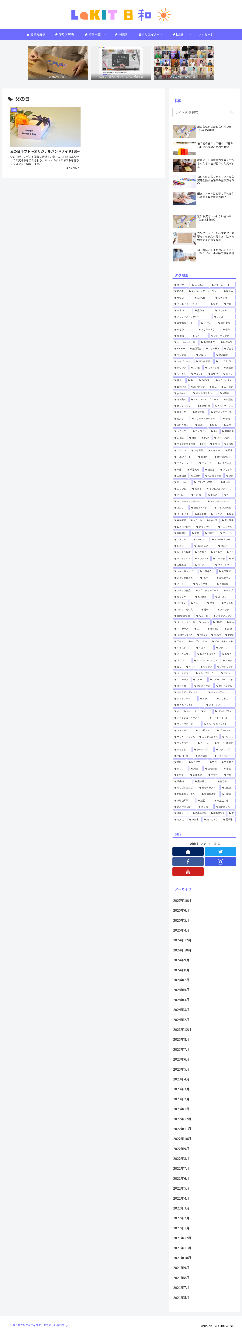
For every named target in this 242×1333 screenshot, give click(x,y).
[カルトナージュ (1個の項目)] (224, 406)
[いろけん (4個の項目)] (199, 285)
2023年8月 (181, 1039)
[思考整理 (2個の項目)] (212, 768)
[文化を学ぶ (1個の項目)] (225, 577)
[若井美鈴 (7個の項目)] (197, 775)
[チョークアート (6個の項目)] (221, 692)
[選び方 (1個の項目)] (226, 546)
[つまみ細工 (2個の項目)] (213, 348)
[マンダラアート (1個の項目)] (184, 743)
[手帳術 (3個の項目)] (182, 781)
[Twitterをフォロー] (220, 851)
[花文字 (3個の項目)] (181, 418)
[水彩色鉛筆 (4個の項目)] (184, 800)
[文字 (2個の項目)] (196, 533)
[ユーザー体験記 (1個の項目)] (224, 743)
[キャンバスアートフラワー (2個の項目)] (204, 291)
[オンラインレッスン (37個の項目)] (206, 660)
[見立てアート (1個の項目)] (197, 762)
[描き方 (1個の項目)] (210, 469)
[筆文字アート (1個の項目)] (200, 507)
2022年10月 (182, 1138)
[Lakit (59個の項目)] (229, 628)
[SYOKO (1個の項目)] (181, 495)
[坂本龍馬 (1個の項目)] (228, 520)
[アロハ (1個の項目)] (204, 355)
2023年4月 (181, 1078)
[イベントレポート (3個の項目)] (223, 641)
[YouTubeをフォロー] (188, 871)
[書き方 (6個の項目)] (226, 781)
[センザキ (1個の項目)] (216, 514)
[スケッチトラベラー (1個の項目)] (205, 418)
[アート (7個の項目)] (179, 641)
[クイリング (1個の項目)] (225, 565)
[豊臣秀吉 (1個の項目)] (195, 348)
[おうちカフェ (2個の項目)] (184, 654)
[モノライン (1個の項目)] (199, 431)
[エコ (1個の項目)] (199, 628)
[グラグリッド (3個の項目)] (225, 667)
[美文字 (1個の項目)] (214, 374)
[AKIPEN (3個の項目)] (203, 297)
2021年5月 (181, 1297)
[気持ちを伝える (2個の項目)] (185, 577)
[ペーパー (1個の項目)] (203, 565)
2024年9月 (181, 959)
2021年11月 (182, 1247)
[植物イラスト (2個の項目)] (209, 787)
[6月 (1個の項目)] (203, 444)
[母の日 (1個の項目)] (182, 297)
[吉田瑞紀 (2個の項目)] (226, 571)
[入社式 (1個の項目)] (180, 437)
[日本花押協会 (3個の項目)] (183, 527)
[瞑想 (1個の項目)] (179, 469)
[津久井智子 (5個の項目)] (204, 361)
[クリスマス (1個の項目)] (183, 673)
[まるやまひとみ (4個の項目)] (209, 737)
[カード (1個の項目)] (228, 660)
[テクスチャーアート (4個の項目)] (207, 590)
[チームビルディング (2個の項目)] (189, 692)
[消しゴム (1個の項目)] (182, 482)
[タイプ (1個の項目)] (229, 590)
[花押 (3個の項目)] (229, 425)
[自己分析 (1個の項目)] (180, 387)
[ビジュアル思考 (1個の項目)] (205, 482)
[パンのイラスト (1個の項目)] (224, 711)
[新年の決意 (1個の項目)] (210, 794)
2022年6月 (181, 1178)
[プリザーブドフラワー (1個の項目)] (192, 316)
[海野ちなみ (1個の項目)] (183, 425)
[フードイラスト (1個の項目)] (222, 717)
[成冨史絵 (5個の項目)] (194, 469)
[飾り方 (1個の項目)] (181, 285)
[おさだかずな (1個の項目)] (208, 329)
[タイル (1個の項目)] (204, 622)
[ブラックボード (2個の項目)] (187, 724)
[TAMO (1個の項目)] (230, 635)
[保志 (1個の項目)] (214, 431)
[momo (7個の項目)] (202, 635)
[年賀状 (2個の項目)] (180, 819)
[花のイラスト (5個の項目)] (224, 756)
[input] (204, 112)
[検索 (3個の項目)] (230, 514)
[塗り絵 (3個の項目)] (205, 807)
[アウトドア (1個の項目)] (202, 558)
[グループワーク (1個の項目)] (206, 673)
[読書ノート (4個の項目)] (181, 813)
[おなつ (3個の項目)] (228, 654)
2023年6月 (181, 1059)
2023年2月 (181, 1098)
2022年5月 (181, 1188)
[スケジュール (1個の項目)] (183, 361)
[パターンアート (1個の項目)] (220, 705)
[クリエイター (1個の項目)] (182, 514)
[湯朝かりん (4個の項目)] (225, 807)
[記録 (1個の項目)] (230, 476)
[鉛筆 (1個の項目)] (230, 450)
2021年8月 (181, 1277)
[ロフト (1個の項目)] (212, 603)
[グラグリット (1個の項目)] (205, 527)
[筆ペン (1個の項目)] (229, 374)
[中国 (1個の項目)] (229, 304)
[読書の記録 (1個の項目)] (199, 813)
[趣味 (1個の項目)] (207, 609)
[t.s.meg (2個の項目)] (216, 635)
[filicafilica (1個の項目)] (204, 406)
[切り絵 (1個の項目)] (229, 444)
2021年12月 (182, 1237)
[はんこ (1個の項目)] (181, 507)
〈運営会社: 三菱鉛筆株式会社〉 (217, 1326)
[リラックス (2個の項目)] (203, 584)
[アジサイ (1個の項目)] (206, 463)
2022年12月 (182, 1118)
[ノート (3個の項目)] (182, 584)
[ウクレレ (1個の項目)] (225, 647)
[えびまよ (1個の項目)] (180, 603)
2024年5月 (181, 989)
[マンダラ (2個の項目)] (228, 737)
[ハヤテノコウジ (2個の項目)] (224, 616)
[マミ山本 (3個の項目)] (181, 399)
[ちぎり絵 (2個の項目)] (225, 297)
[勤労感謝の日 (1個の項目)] (224, 457)
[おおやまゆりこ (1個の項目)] (207, 654)
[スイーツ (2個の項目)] (199, 679)
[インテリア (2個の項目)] (182, 628)
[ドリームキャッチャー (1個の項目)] (189, 501)
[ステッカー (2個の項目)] (182, 686)
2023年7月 (181, 1049)
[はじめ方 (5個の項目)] (225, 310)
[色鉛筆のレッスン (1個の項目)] (186, 794)
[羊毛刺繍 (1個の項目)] (200, 514)
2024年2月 (181, 1019)
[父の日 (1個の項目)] (196, 367)
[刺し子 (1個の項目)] (180, 768)
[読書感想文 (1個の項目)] (217, 813)
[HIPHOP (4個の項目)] (180, 348)
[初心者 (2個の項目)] (179, 291)
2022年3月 (181, 1207)
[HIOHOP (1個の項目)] (212, 520)
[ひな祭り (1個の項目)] (200, 552)
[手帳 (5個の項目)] (229, 775)
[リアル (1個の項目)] (199, 336)
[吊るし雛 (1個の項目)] (203, 616)
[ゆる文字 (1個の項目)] (183, 597)
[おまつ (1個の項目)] (182, 310)
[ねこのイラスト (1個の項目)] (188, 705)
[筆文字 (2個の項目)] (195, 819)
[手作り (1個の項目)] (214, 775)
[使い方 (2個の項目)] (227, 482)
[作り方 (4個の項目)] (210, 533)
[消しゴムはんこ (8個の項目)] (185, 787)
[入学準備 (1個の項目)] (182, 565)
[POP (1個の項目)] (206, 437)
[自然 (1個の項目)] (229, 768)
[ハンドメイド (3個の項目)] (182, 558)
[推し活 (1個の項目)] (214, 495)
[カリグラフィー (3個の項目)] (184, 406)
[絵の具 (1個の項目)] (182, 546)
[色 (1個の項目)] (191, 380)
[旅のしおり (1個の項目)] (211, 819)
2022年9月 (181, 1148)
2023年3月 (181, 1088)
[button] (232, 112)
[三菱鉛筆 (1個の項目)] (180, 476)
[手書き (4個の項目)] (229, 348)
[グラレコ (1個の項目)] (216, 552)
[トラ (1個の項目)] (206, 698)
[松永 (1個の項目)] (215, 304)
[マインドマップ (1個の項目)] (185, 571)
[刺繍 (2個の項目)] (196, 768)
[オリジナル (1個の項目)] (182, 660)
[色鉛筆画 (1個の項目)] (180, 520)
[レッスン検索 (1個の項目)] (182, 552)
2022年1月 (181, 1227)
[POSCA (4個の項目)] (205, 380)
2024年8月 (181, 969)
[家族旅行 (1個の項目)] (203, 756)
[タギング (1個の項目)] (180, 367)
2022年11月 (182, 1128)
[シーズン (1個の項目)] (181, 374)
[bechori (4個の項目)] (203, 597)
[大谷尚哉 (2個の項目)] (198, 450)
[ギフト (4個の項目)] (191, 667)
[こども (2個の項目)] (228, 673)
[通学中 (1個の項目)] (229, 291)
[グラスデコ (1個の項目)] (181, 431)
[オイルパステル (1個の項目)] (205, 393)
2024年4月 (181, 999)
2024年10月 (182, 949)
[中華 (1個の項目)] (228, 329)
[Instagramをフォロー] (220, 861)
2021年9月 (181, 1267)
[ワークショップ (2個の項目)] (224, 437)
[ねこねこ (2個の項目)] (225, 698)
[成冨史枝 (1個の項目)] (199, 412)
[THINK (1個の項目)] (204, 457)
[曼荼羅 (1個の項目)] (229, 819)
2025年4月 (181, 930)
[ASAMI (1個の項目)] (206, 577)
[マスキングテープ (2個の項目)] (222, 412)
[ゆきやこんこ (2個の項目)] (184, 329)
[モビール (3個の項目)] (204, 743)
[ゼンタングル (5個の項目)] (225, 686)
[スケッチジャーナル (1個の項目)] (221, 501)
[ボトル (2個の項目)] (224, 316)
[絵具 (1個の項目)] (179, 380)
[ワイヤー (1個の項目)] (215, 450)
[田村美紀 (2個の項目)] (228, 387)
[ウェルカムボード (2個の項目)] (186, 342)
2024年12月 (182, 939)
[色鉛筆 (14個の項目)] (228, 787)
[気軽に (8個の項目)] (179, 762)
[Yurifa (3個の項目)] (198, 488)
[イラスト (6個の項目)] (183, 647)
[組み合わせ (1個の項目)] (198, 387)
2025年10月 (182, 900)
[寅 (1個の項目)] (231, 813)
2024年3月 (181, 1009)
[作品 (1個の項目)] (230, 622)
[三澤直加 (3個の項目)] (228, 762)
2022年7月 (181, 1168)
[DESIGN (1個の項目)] (200, 539)
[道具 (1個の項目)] (200, 425)
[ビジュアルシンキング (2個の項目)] (220, 488)
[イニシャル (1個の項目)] (226, 527)
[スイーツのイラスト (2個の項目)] (222, 679)
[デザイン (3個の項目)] (181, 450)
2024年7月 (181, 979)
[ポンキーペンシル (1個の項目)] (185, 737)
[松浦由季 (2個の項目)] (227, 342)
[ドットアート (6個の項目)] (185, 698)
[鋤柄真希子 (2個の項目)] (208, 342)
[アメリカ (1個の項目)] (182, 539)
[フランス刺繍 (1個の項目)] (224, 507)
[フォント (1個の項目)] (198, 374)
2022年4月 (181, 1198)
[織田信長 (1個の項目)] (226, 323)
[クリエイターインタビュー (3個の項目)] (190, 304)
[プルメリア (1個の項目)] (183, 730)
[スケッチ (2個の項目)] (226, 609)
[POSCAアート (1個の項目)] (184, 457)
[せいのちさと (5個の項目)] (203, 686)
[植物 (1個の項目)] (228, 418)
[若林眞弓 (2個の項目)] (228, 431)
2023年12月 (182, 1029)
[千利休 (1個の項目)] (198, 495)
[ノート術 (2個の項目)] (218, 558)
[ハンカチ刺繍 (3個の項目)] (213, 476)
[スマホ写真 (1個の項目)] (212, 367)
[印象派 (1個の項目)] (217, 622)
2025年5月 (181, 920)
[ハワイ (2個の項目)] (206, 711)
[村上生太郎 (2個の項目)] (224, 800)
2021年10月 (182, 1257)
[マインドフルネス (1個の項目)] (185, 444)
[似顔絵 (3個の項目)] (229, 399)
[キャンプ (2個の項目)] (207, 667)
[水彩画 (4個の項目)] (228, 794)
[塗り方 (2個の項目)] (203, 310)
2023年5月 (181, 1069)
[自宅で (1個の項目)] (180, 775)
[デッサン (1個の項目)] (227, 533)
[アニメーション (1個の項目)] (185, 463)
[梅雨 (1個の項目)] (214, 425)
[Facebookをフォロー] (188, 861)
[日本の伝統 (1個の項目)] (204, 546)
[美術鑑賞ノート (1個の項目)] (186, 323)
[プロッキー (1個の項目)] (225, 730)
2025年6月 (181, 910)
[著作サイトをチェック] (188, 851)
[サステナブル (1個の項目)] (225, 361)
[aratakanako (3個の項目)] (183, 616)
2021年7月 (181, 1287)
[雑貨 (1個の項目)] (193, 437)
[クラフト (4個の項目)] (196, 520)
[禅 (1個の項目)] (231, 558)
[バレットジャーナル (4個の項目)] (186, 711)
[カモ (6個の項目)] (178, 667)
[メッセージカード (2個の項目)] (185, 622)
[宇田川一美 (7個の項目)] (183, 756)
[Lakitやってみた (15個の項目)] (184, 635)
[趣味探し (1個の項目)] (204, 781)
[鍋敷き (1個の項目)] (229, 367)
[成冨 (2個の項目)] (204, 800)
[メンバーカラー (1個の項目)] (223, 539)
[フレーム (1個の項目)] (197, 603)
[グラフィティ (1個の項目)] (225, 380)
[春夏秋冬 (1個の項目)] (181, 412)
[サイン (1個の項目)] (207, 323)
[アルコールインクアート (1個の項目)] (205, 399)
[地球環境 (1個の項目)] (225, 355)
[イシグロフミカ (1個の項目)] (198, 641)
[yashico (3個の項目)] (182, 393)
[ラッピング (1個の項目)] (203, 749)
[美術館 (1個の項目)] (181, 336)
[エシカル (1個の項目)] (228, 603)
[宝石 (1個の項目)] (213, 387)
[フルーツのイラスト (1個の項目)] (219, 724)
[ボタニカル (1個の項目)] (226, 463)
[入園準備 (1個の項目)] (225, 584)
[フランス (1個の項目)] (183, 355)
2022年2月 (181, 1217)
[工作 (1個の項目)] (213, 762)
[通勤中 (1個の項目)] (227, 393)
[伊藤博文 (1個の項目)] (181, 533)
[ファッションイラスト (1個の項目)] (190, 717)
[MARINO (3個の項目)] (214, 628)
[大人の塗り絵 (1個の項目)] (184, 807)
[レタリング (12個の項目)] (225, 749)
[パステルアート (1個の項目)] (223, 285)
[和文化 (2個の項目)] (215, 444)
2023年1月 (181, 1108)
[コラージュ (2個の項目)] (182, 679)
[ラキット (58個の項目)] (182, 749)
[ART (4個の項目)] (229, 495)
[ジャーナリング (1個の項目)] (222, 336)
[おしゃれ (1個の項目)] (227, 469)
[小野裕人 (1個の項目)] (208, 571)
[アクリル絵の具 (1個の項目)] (186, 609)
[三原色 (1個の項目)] (196, 476)
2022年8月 (181, 1158)
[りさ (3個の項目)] (230, 552)
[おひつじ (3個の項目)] (181, 488)
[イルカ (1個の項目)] (204, 647)
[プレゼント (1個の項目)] (204, 730)
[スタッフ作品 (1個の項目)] (183, 590)
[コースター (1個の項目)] (224, 597)
